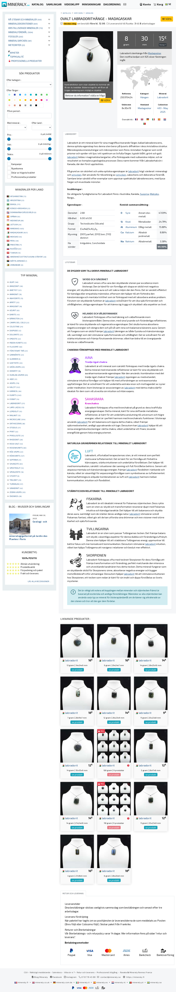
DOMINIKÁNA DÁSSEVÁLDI (23, 212)
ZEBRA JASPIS (17, 492)
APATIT (14, 302)
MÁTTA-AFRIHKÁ (18, 261)
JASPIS (14, 383)
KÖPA (166, 19)
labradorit (70, 660)
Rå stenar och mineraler (25, 19)
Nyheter (13, 52)
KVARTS (15, 395)
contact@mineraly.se (110, 977)
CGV (26, 972)
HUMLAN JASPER (19, 375)
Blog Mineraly (40, 977)
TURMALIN (16, 484)
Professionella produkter (25, 60)
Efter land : (37, 123)
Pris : (9, 134)
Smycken (78, 13)
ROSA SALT (16, 443)
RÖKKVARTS (17, 456)
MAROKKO (17, 228)
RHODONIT (16, 439)
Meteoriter (16, 45)
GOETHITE (16, 363)
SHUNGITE (16, 464)
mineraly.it (83, 982)
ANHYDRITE (16, 298)
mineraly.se (154, 982)
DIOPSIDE (15, 330)
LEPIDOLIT (16, 411)
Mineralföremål (20, 32)
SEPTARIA (15, 460)
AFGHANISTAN (18, 196)
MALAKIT (15, 415)
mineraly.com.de (63, 982)
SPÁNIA (15, 216)
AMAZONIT (16, 286)
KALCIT (15, 387)
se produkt (77, 669)
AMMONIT (16, 294)
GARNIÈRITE (17, 354)
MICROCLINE (17, 419)
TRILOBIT (15, 480)
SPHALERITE (16, 472)
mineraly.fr (22, 982)
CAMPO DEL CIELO (19, 322)
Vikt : (9, 144)
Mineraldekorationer (23, 23)
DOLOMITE (16, 334)
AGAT (14, 282)
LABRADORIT (17, 403)
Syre (127, 212)
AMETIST (15, 290)
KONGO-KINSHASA (20, 208)
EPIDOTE (15, 338)
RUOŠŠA (15, 248)
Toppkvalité (16, 56)
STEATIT (14, 476)
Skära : (10, 154)
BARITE (15, 314)
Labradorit (162, 97)
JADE (13, 379)
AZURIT (14, 310)
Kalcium (129, 232)
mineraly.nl (118, 982)
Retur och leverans (86, 972)
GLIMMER (15, 359)
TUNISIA (15, 252)
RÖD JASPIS (16, 451)
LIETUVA (15, 224)
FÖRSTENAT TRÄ (19, 350)
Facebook (56, 977)
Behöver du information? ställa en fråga (85, 95)
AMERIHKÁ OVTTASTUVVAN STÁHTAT (28, 256)
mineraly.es (100, 982)
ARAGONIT (16, 306)
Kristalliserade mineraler (25, 28)
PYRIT (14, 431)
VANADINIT (16, 488)
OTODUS (15, 427)
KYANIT (14, 399)
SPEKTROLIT (17, 468)
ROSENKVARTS (18, 447)
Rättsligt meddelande (40, 972)
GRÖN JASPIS (17, 367)
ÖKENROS (16, 496)
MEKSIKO (16, 236)
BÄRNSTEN (16, 318)
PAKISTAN (16, 244)
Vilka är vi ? (69, 972)
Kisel (128, 221)
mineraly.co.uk (41, 982)
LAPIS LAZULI (17, 407)
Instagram (70, 977)
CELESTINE (16, 326)
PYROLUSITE (17, 435)
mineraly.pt (136, 982)
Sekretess (57, 972)
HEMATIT (15, 371)
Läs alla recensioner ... (39, 581)
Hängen (89, 13)
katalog (67, 13)
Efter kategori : (14, 80)
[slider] (9, 139)
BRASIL (15, 204)
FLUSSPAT (16, 346)
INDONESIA (17, 220)
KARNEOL (15, 391)
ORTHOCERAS (17, 423)
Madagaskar (144, 108)
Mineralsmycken (20, 40)
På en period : (14, 111)
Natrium (129, 241)
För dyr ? (162, 45)
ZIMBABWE (16, 265)
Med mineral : (13, 123)
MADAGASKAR (19, 232)
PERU (14, 240)
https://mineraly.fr (135, 977)
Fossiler (15, 36)
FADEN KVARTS (18, 342)
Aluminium (131, 227)
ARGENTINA (17, 200)
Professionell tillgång (107, 972)
